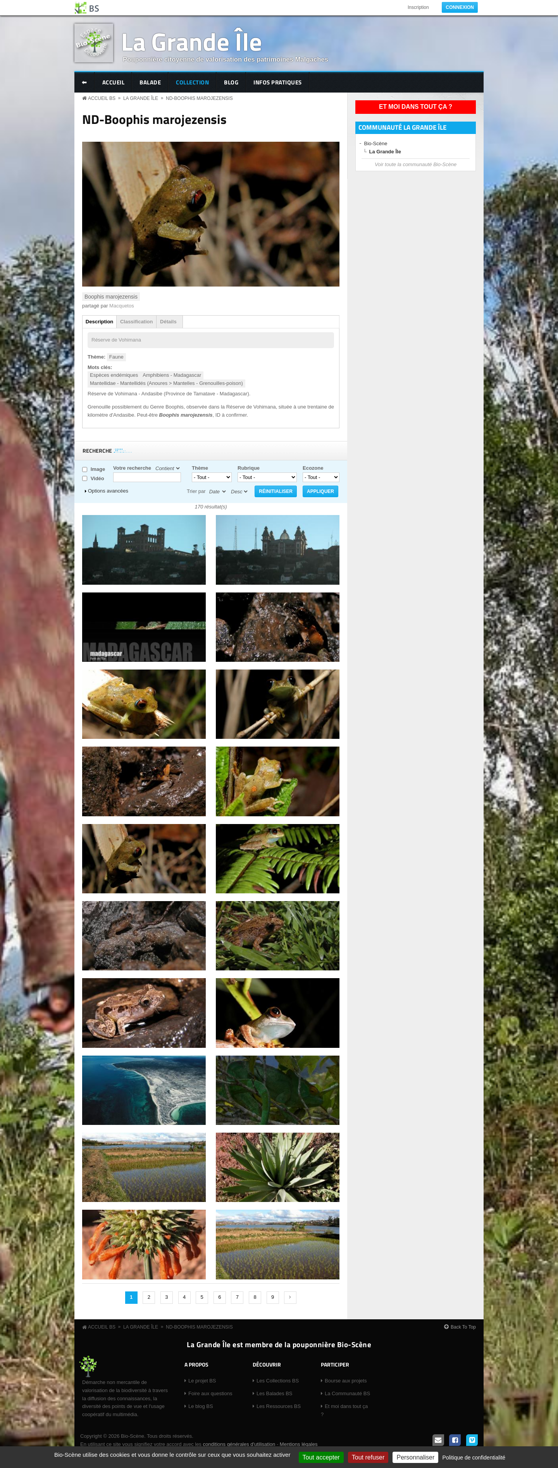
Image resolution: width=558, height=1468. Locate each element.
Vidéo (97, 478)
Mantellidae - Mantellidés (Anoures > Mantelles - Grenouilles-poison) (166, 383)
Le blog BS (200, 1406)
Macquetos (121, 306)
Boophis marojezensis (111, 297)
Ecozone (313, 468)
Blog (231, 82)
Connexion (460, 7)
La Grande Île (191, 41)
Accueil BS (101, 98)
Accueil (113, 82)
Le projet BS (202, 1381)
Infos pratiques (277, 82)
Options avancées (108, 491)
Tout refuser (368, 1457)
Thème (200, 468)
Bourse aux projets (346, 1381)
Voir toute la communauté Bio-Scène (415, 164)
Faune (116, 357)
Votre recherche (132, 468)
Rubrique (249, 468)
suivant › (290, 1297)
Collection (192, 82)
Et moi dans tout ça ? (415, 106)
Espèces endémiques (114, 375)
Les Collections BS (278, 1381)
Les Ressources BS (279, 1406)
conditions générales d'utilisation (239, 1444)
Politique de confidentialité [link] (473, 1457)
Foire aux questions (210, 1393)
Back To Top (463, 1327)
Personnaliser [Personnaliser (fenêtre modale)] (415, 1457)
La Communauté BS (347, 1393)
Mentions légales (299, 1444)
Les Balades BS (275, 1393)
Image (98, 469)
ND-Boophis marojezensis (199, 98)
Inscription (418, 7)
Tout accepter (321, 1457)
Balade (150, 82)
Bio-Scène (376, 143)
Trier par (196, 491)
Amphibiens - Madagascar (172, 375)
